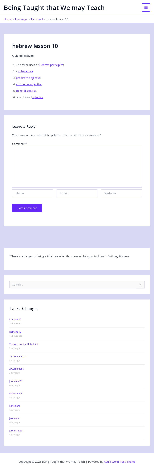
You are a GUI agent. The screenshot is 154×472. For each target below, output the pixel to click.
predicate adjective (28, 78)
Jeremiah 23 (15, 381)
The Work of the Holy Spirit (23, 344)
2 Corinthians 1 (17, 356)
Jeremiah (14, 418)
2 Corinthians (16, 368)
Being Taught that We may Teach (54, 7)
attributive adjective (29, 84)
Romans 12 (15, 331)
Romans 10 (15, 319)
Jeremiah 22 (15, 430)
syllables (37, 97)
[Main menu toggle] (146, 7)
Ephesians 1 (15, 393)
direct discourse (26, 91)
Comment (19, 144)
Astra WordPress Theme (120, 461)
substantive (25, 71)
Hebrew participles (51, 65)
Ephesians (14, 405)
